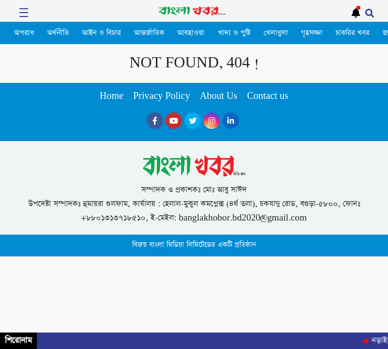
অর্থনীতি (58, 33)
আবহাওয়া (190, 33)
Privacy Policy (161, 96)
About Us (218, 96)
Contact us (267, 96)
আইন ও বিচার (101, 33)
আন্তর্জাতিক (149, 33)
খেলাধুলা (276, 33)
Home (111, 96)
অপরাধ (24, 33)
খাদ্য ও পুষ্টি (234, 33)
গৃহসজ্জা (311, 33)
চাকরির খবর (353, 33)
